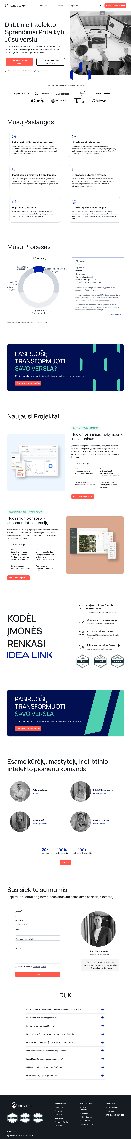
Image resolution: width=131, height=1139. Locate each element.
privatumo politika (39, 967)
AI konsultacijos (86, 1117)
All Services (59, 1126)
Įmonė (18, 929)
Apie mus (65, 862)
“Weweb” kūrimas (86, 1124)
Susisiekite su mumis (115, 5)
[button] (100, 5)
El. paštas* (19, 920)
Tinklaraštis (59, 1118)
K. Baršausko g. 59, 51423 (21, 1136)
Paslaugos (59, 1107)
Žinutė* (18, 948)
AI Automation (85, 1113)
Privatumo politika (61, 1122)
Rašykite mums (112, 1107)
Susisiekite (110, 1111)
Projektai (43, 5)
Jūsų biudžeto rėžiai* (24, 939)
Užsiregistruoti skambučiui (28, 383)
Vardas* (18, 911)
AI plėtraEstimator (83, 1108)
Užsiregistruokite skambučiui (19, 61)
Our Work (59, 5)
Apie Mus (74, 5)
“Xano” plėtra (85, 1121)
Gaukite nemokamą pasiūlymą (50, 61)
